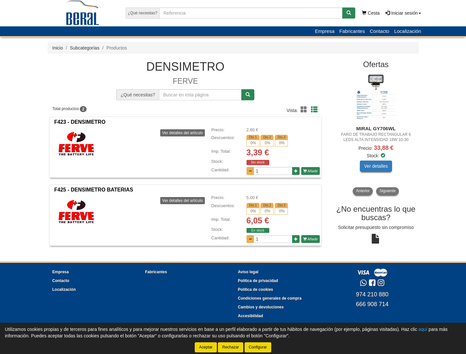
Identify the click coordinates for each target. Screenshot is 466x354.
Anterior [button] (363, 191)
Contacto (379, 31)
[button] (305, 109)
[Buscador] (250, 13)
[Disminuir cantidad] (250, 171)
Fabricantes (352, 31)
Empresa (324, 31)
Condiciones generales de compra (270, 298)
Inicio (57, 47)
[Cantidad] (273, 171)
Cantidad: (220, 169)
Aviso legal (248, 272)
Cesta (370, 13)
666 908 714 (372, 304)
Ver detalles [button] (376, 166)
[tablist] (376, 134)
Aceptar (205, 347)
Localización (407, 31)
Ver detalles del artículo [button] (182, 133)
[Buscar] (348, 13)
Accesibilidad (250, 316)
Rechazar (230, 347)
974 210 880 (372, 294)
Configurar (258, 347)
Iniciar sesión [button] (403, 13)
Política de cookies (255, 289)
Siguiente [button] (387, 191)
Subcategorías (84, 47)
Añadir (310, 171)
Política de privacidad (258, 280)
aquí (422, 329)
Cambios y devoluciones (261, 307)
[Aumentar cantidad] (296, 171)
